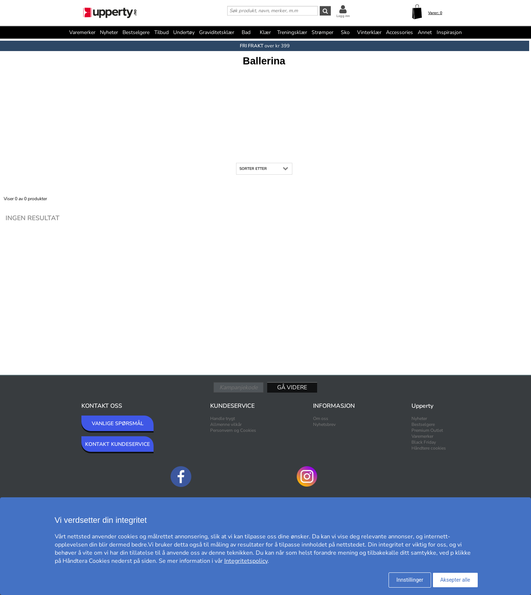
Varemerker (82, 32)
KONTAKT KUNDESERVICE (117, 444)
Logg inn (343, 16)
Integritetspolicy (246, 561)
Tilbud (161, 32)
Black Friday (423, 442)
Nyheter (109, 32)
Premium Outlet (427, 430)
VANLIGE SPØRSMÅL (118, 423)
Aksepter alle (455, 580)
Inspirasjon (449, 32)
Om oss (320, 418)
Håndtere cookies (428, 448)
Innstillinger (409, 580)
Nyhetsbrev (324, 424)
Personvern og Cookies (233, 430)
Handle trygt (222, 418)
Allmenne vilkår (226, 424)
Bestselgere (135, 32)
